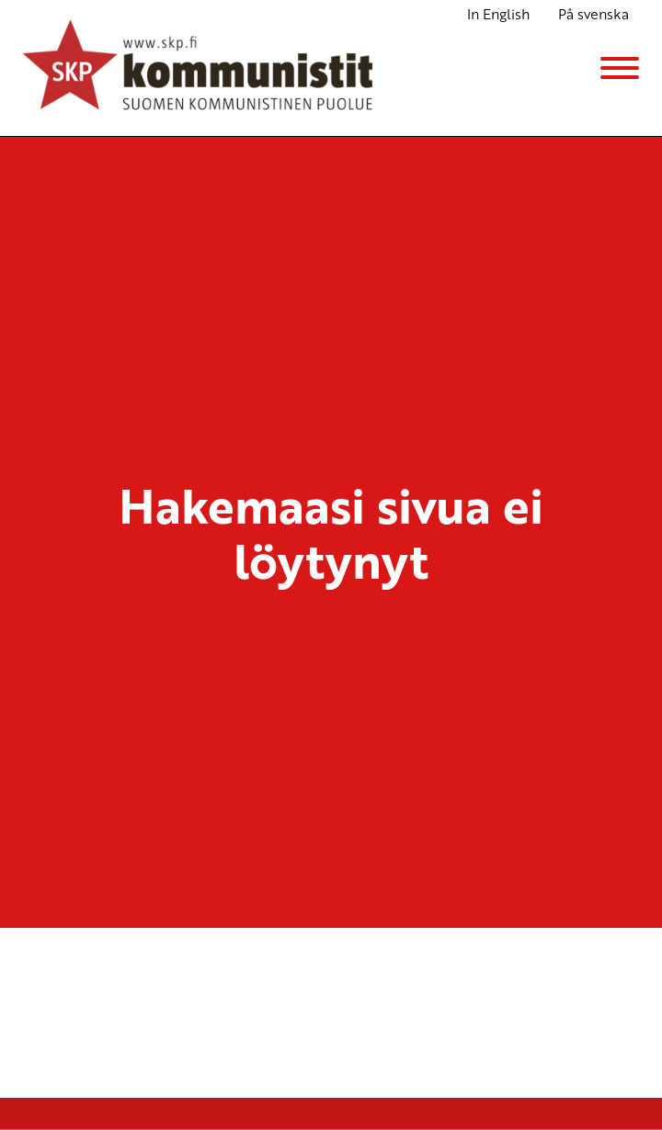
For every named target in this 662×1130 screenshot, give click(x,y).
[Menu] (619, 68)
